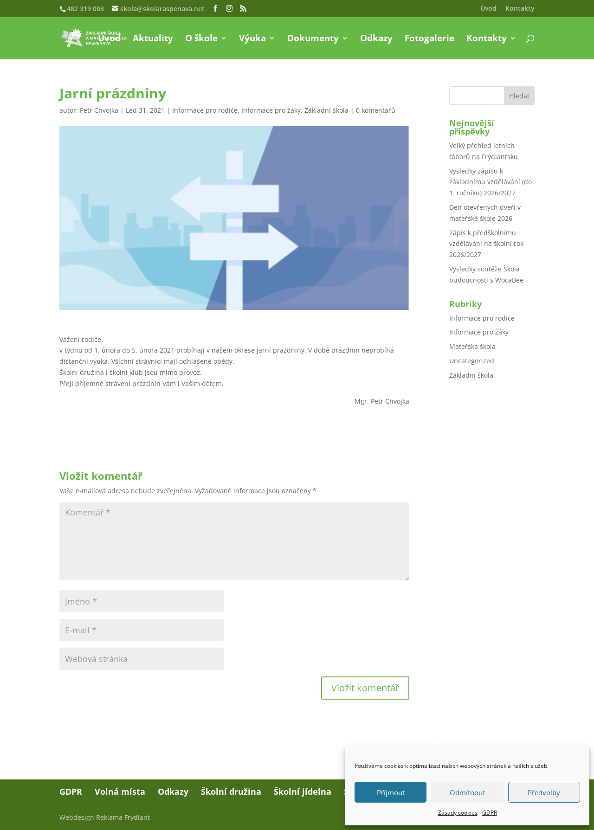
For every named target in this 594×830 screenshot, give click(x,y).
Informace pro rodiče (205, 110)
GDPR (489, 813)
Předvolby (544, 792)
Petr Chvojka (99, 110)
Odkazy (376, 39)
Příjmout (391, 792)
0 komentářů (375, 110)
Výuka (252, 39)
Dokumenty (313, 39)
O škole (201, 39)
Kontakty (520, 9)
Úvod (488, 9)
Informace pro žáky (271, 110)
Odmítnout (467, 792)
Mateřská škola (472, 346)
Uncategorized (471, 360)
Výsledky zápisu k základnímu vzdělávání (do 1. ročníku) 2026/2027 (490, 182)
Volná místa (120, 791)
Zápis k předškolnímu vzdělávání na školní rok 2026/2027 (486, 243)
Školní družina (231, 791)
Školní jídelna (302, 791)
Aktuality (153, 39)
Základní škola (326, 110)
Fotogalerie (429, 39)
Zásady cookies (458, 813)
